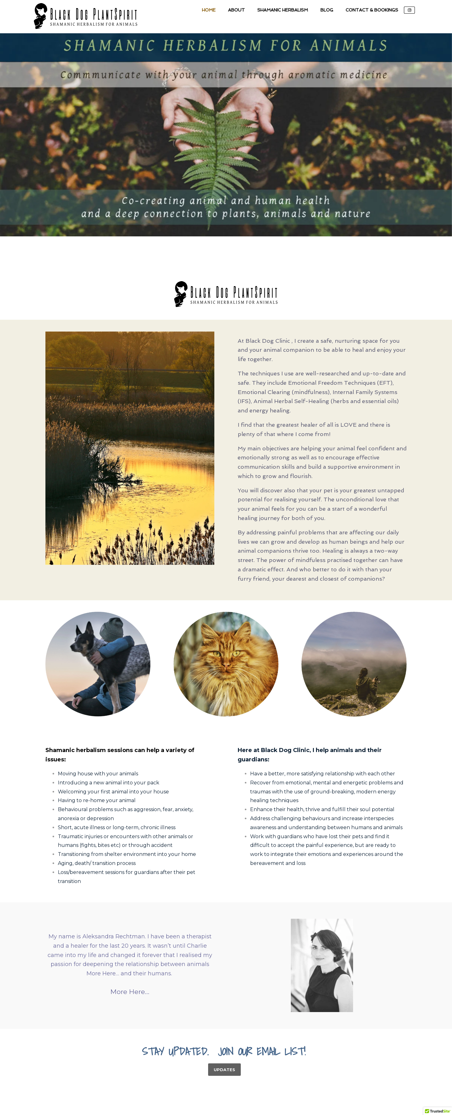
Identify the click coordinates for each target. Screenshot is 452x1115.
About (236, 9)
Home (209, 9)
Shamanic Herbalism (282, 9)
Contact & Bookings (372, 9)
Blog (326, 9)
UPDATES (224, 1069)
